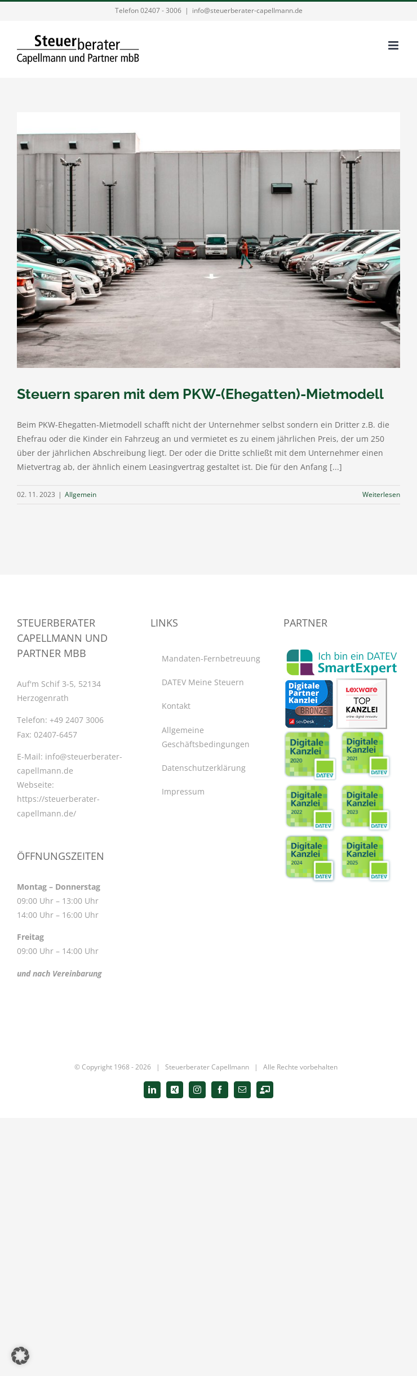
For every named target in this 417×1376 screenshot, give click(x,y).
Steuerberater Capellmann (207, 1067)
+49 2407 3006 (77, 719)
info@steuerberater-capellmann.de (247, 10)
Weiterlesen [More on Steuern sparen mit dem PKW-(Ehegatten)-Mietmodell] (381, 494)
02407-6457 (55, 734)
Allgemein (80, 494)
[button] (20, 1355)
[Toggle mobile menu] (394, 45)
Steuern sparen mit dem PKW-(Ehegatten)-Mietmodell (200, 393)
